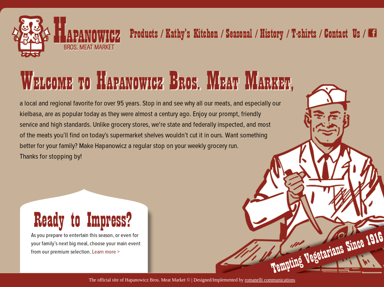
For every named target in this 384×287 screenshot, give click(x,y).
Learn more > (106, 252)
